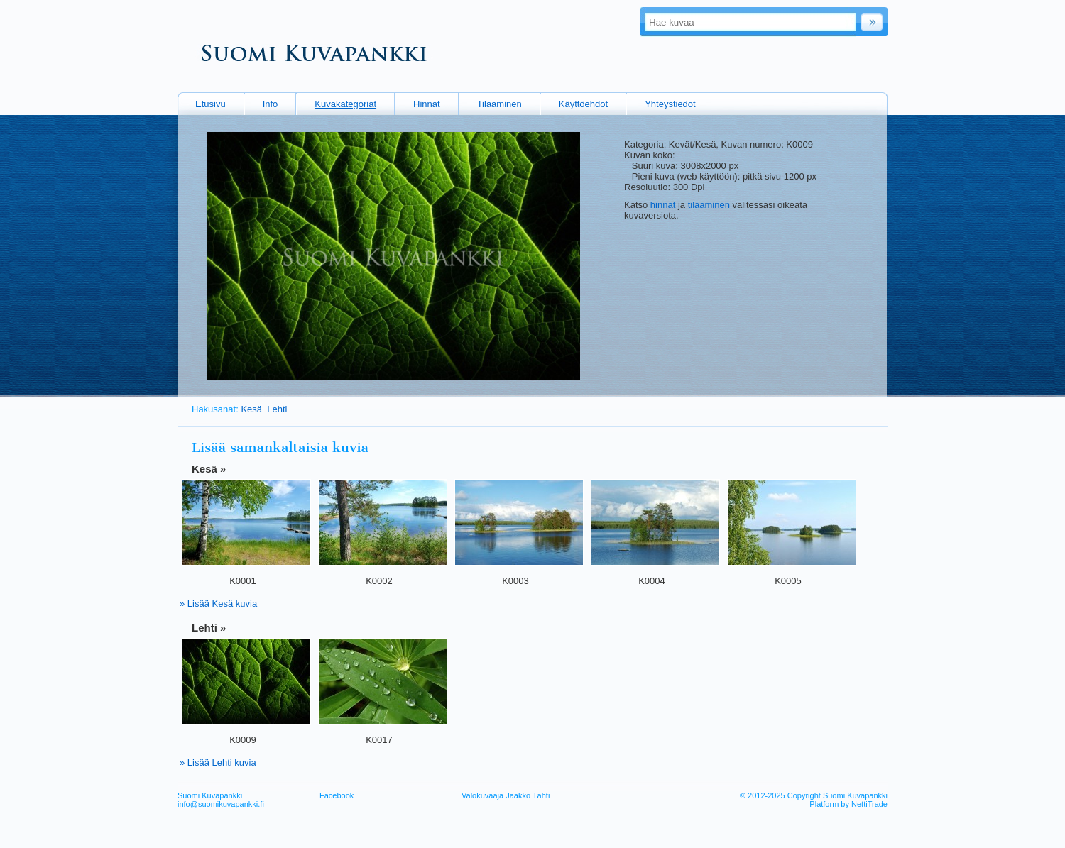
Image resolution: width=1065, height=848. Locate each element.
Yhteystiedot (670, 104)
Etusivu (210, 104)
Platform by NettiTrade (848, 804)
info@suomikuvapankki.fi (221, 804)
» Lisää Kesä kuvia (218, 603)
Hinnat (426, 104)
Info (270, 104)
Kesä (251, 409)
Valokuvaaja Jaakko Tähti (506, 795)
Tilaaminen (499, 104)
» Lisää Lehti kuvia (218, 762)
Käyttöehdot (583, 104)
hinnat (662, 204)
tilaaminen (709, 204)
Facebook (337, 795)
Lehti (277, 409)
